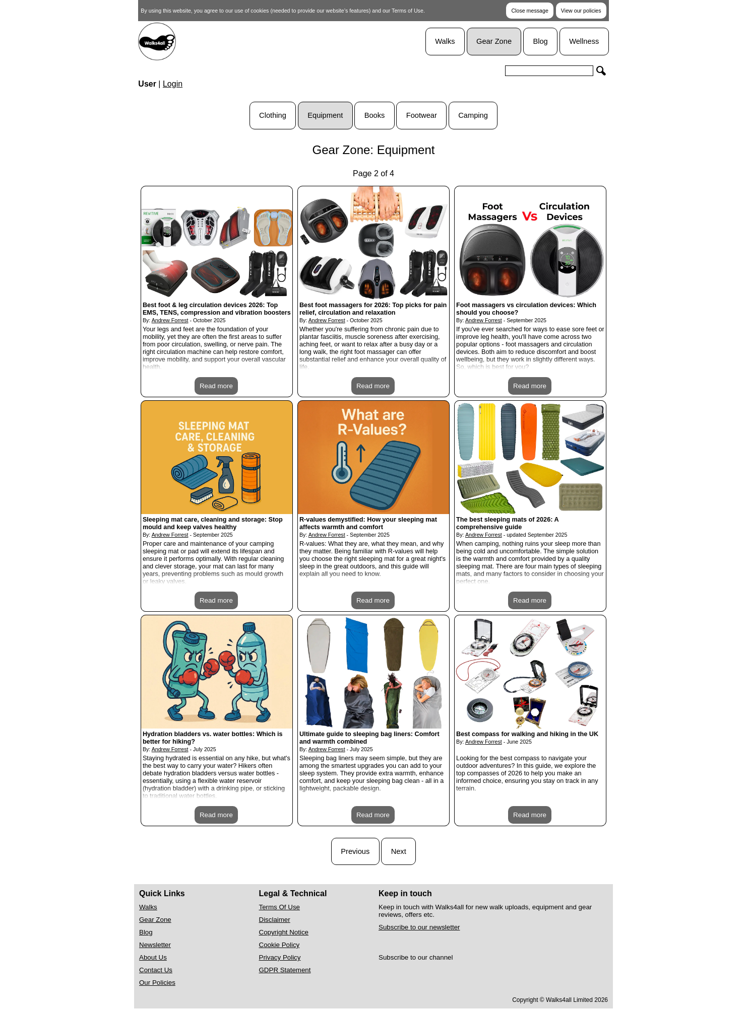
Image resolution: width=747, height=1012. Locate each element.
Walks (445, 41)
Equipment (325, 115)
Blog (540, 41)
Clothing (272, 115)
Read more (216, 386)
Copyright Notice (284, 932)
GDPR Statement (285, 970)
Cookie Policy (279, 945)
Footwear (421, 115)
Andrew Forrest (170, 320)
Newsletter (155, 945)
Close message (529, 11)
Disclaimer (274, 919)
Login (172, 84)
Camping (473, 115)
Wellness (584, 41)
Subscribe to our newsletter (419, 927)
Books (374, 115)
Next (398, 851)
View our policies (581, 11)
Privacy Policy (280, 957)
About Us (153, 957)
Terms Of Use (279, 907)
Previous (355, 851)
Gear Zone (494, 41)
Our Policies (157, 982)
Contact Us (155, 970)
